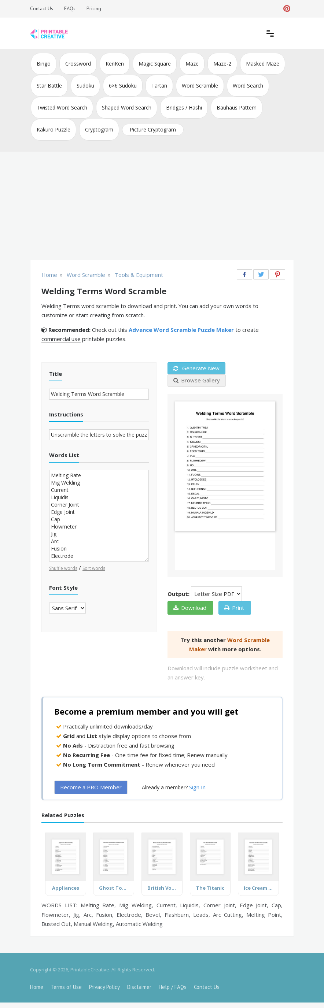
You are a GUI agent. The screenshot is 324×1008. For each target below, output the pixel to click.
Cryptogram (99, 129)
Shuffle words (63, 568)
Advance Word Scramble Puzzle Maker (181, 329)
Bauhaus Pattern (237, 107)
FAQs (70, 8)
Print (234, 607)
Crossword (78, 63)
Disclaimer (139, 986)
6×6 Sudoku (123, 85)
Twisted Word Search (62, 107)
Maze (192, 63)
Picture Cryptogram (153, 129)
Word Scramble (200, 85)
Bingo (44, 63)
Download (189, 607)
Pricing (93, 8)
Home (36, 986)
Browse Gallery (196, 380)
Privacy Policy (104, 986)
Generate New (196, 368)
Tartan (159, 85)
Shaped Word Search (126, 107)
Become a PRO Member (91, 787)
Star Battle (49, 85)
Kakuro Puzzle (53, 129)
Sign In (197, 787)
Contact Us (41, 8)
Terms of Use (66, 986)
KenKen (115, 63)
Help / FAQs (173, 986)
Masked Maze (262, 63)
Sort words (93, 568)
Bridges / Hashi (184, 107)
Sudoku (85, 85)
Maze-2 (222, 63)
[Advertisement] (162, 206)
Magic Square (155, 63)
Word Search (248, 85)
